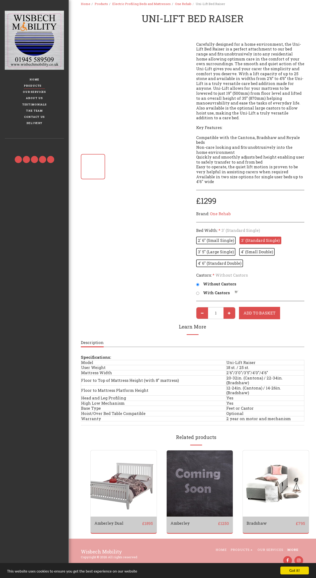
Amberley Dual (108, 523)
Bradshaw (257, 523)
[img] (124, 483)
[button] (34, 145)
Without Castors (216, 284)
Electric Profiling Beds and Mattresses (141, 4)
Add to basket (259, 312)
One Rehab (183, 4)
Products (101, 4)
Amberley (180, 523)
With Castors (217, 292)
